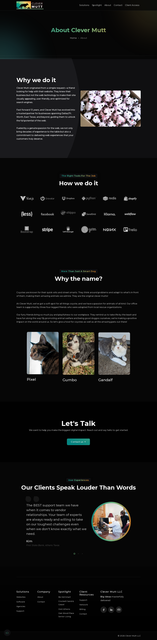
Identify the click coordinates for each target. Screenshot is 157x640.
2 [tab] (78, 553)
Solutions (84, 5)
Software (20, 602)
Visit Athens (64, 609)
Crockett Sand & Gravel (66, 603)
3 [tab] (81, 553)
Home (73, 38)
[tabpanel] (78, 521)
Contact (118, 5)
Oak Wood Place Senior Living (66, 615)
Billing (82, 609)
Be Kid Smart (64, 597)
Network (83, 605)
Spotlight (97, 5)
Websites (21, 597)
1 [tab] (74, 553)
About (107, 5)
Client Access (132, 5)
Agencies (20, 606)
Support (20, 611)
